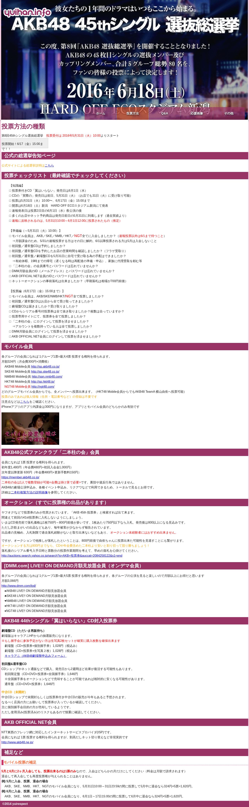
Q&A (164, 113)
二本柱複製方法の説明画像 (29, 492)
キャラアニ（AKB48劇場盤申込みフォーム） (36, 655)
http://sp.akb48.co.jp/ (45, 366)
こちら (49, 165)
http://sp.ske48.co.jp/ (45, 371)
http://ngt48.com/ (42, 386)
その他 (228, 113)
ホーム (100, 113)
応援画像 (197, 113)
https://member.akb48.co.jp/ (21, 477)
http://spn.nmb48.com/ (47, 376)
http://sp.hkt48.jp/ (43, 381)
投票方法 (132, 113)
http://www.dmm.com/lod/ (19, 585)
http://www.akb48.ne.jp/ (17, 742)
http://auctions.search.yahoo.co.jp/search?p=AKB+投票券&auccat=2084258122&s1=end (62, 555)
